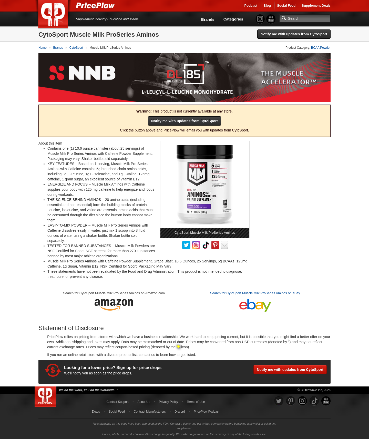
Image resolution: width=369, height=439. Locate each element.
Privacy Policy (168, 402)
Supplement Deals (316, 5)
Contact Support (117, 402)
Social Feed (286, 5)
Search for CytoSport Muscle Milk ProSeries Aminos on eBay (255, 293)
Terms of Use (196, 402)
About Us (143, 402)
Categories (233, 19)
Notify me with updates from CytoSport (294, 34)
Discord (180, 411)
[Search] (305, 18)
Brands (207, 19)
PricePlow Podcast (206, 411)
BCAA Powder (321, 47)
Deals (96, 411)
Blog (267, 5)
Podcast (251, 5)
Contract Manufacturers (150, 411)
